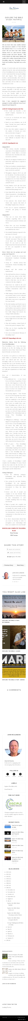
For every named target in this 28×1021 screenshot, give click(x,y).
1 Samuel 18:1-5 (6, 147)
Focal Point (7, 789)
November (10, 892)
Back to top (22, 1019)
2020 (7, 878)
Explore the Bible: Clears (11, 651)
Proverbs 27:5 (22, 429)
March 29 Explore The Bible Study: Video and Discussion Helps (15, 956)
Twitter (14, 775)
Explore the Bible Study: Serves (13, 679)
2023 (7, 872)
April (9, 931)
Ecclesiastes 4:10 (10, 476)
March (9, 933)
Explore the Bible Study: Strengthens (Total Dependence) (17, 859)
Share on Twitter (15, 552)
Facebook (8, 775)
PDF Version (14, 535)
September (10, 896)
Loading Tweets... (7, 1007)
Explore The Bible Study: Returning (11, 621)
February (10, 936)
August (9, 898)
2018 (7, 883)
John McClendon (18, 572)
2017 (7, 885)
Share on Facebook (14, 549)
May (9, 929)
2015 (7, 940)
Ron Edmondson (9, 344)
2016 (7, 887)
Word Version (14, 533)
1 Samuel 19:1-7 (6, 215)
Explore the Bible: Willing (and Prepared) (17, 833)
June (9, 927)
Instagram (20, 775)
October (10, 894)
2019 (7, 881)
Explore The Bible (16, 556)
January (10, 938)
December (10, 890)
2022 (7, 874)
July (8, 901)
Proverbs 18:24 (9, 478)
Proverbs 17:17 (21, 476)
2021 (7, 876)
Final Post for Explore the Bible (17, 826)
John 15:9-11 (12, 192)
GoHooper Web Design (12, 1017)
